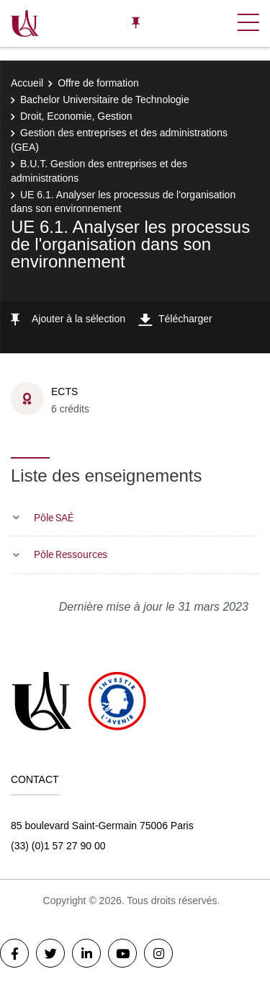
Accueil (27, 83)
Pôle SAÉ (53, 517)
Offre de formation (98, 83)
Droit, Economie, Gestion (76, 116)
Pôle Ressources (70, 554)
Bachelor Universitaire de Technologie (104, 99)
